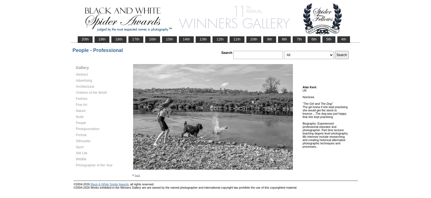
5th (329, 39)
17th (135, 39)
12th (220, 39)
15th (169, 39)
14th (186, 39)
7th (299, 39)
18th (118, 39)
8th (284, 39)
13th (203, 39)
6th (314, 39)
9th (269, 39)
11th (237, 39)
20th (85, 39)
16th (152, 39)
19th (102, 39)
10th (253, 39)
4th (343, 39)
